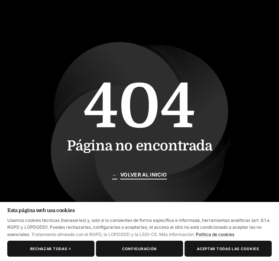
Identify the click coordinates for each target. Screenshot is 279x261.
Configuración (139, 248)
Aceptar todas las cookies (228, 248)
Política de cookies (215, 234)
